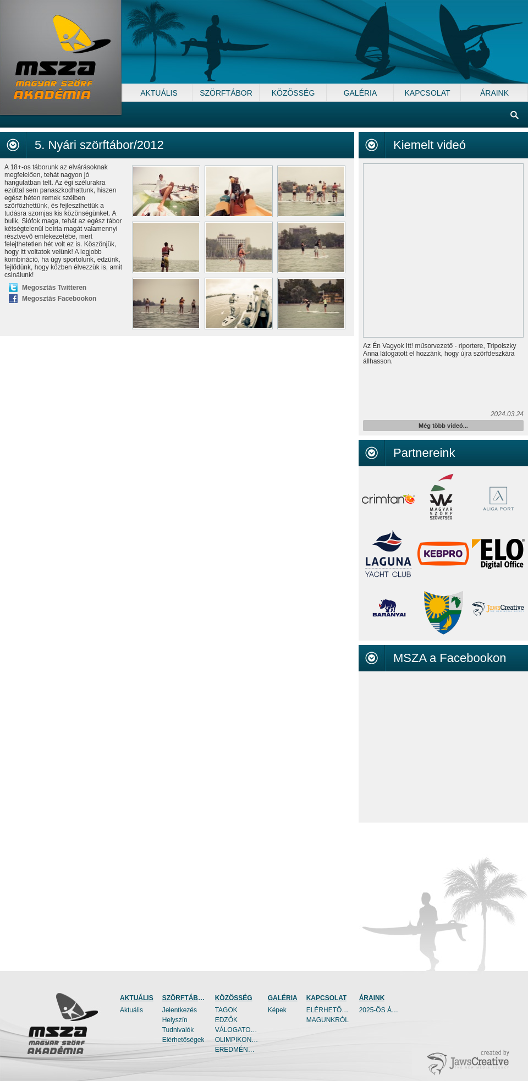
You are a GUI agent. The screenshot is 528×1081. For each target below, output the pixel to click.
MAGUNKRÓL (327, 1020)
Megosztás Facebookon (59, 298)
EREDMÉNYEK (237, 1050)
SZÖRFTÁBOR (184, 998)
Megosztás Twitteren (54, 287)
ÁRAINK (372, 998)
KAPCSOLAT (326, 998)
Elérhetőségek (183, 1040)
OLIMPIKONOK (237, 1040)
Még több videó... (443, 425)
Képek (277, 1010)
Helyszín (175, 1020)
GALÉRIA (283, 998)
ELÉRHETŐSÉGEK (328, 1010)
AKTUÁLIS (136, 998)
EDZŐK (226, 1020)
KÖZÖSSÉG (233, 998)
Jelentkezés (179, 1010)
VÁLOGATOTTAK (237, 1030)
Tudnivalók (178, 1030)
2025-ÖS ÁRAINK (381, 1010)
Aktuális (131, 1010)
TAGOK (226, 1010)
